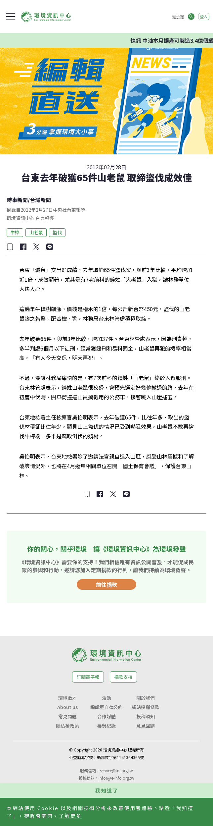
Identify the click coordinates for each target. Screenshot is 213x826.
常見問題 (67, 716)
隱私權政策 (67, 725)
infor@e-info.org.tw (116, 778)
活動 (106, 697)
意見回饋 (145, 725)
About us (67, 707)
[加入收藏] (10, 247)
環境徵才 (67, 697)
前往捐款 (106, 584)
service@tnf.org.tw (116, 770)
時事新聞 (17, 200)
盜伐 (57, 232)
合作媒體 (106, 716)
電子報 (178, 16)
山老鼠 (36, 232)
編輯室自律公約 (106, 707)
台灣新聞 (40, 200)
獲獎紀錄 (106, 725)
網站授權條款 (145, 707)
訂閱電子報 (88, 677)
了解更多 (70, 815)
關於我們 (145, 697)
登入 (204, 16)
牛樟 (15, 232)
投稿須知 (145, 716)
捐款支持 (123, 677)
